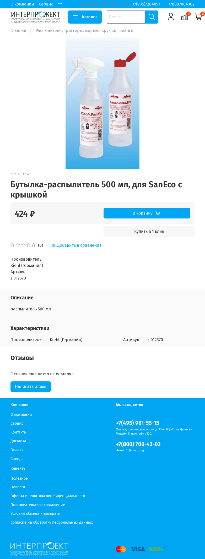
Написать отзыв (30, 386)
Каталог (85, 17)
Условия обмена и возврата (35, 513)
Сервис (46, 4)
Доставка (18, 441)
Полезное (19, 478)
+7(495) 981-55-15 (137, 423)
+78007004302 (181, 4)
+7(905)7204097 (146, 4)
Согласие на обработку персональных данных (51, 522)
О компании (22, 4)
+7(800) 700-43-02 (138, 444)
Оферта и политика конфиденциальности (47, 496)
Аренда (17, 459)
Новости (17, 487)
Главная (18, 30)
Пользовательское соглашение (37, 505)
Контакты (18, 432)
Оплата (16, 450)
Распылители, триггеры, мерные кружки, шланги (84, 30)
